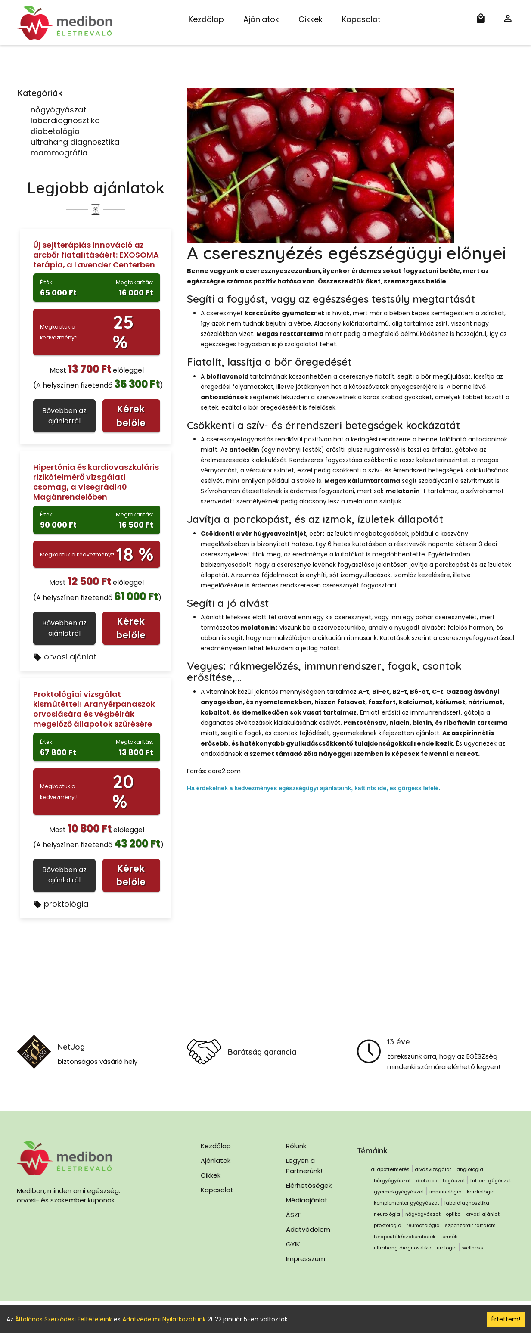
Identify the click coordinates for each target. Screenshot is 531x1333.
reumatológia (423, 1225)
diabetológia (55, 131)
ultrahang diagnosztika (75, 142)
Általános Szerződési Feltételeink (63, 1319)
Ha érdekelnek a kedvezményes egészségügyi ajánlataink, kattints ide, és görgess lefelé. (313, 788)
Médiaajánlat (307, 1200)
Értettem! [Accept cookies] (505, 1319)
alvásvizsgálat (433, 1169)
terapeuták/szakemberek (404, 1236)
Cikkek (310, 19)
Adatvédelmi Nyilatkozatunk (164, 1319)
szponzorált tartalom (470, 1225)
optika (453, 1214)
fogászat (454, 1180)
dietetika (427, 1180)
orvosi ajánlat (64, 656)
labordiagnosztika (65, 120)
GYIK (293, 1244)
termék (449, 1236)
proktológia (60, 903)
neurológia (387, 1214)
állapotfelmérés (390, 1169)
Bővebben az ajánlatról (64, 416)
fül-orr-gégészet (490, 1180)
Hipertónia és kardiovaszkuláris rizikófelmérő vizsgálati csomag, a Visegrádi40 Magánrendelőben (96, 482)
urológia (447, 1247)
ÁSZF (293, 1214)
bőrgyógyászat (392, 1180)
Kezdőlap (206, 19)
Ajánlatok (261, 19)
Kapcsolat (361, 19)
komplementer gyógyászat (406, 1202)
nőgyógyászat (58, 109)
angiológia (469, 1169)
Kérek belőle (131, 416)
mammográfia (59, 152)
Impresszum (305, 1258)
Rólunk (296, 1145)
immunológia (445, 1191)
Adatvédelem (308, 1229)
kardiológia (481, 1191)
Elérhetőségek (309, 1185)
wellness (473, 1247)
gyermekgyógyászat (399, 1191)
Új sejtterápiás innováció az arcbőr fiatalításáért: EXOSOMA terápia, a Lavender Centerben (96, 254)
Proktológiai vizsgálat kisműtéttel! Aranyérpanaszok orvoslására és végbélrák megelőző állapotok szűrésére (94, 709)
